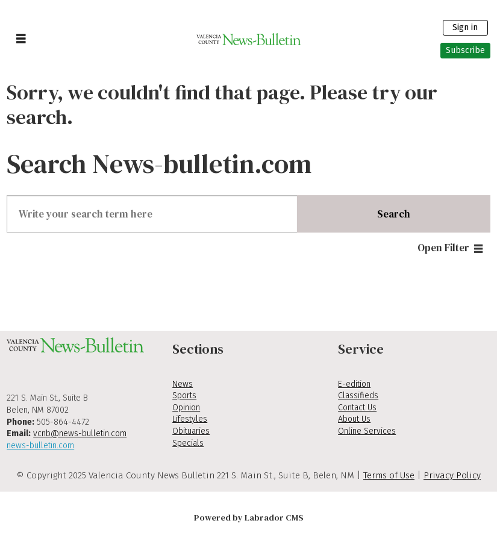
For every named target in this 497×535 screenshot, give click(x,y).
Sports (184, 395)
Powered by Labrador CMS (249, 518)
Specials (188, 443)
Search (393, 214)
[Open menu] (21, 39)
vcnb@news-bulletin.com (80, 433)
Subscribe (465, 50)
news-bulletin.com (40, 445)
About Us (354, 419)
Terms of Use (388, 475)
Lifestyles (189, 419)
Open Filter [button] (443, 247)
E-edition (354, 384)
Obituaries (191, 431)
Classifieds (358, 395)
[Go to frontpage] (248, 39)
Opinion (186, 407)
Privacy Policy (452, 475)
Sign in (465, 27)
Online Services (367, 431)
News (182, 384)
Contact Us (357, 407)
